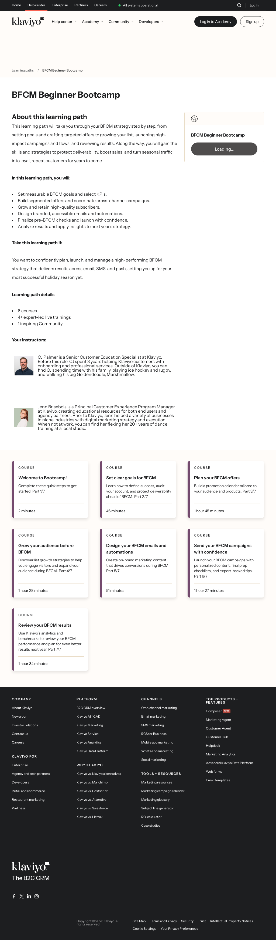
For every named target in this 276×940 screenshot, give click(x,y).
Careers (100, 5)
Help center (36, 5)
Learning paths (23, 70)
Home (16, 5)
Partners (81, 5)
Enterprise (60, 5)
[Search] (239, 5)
